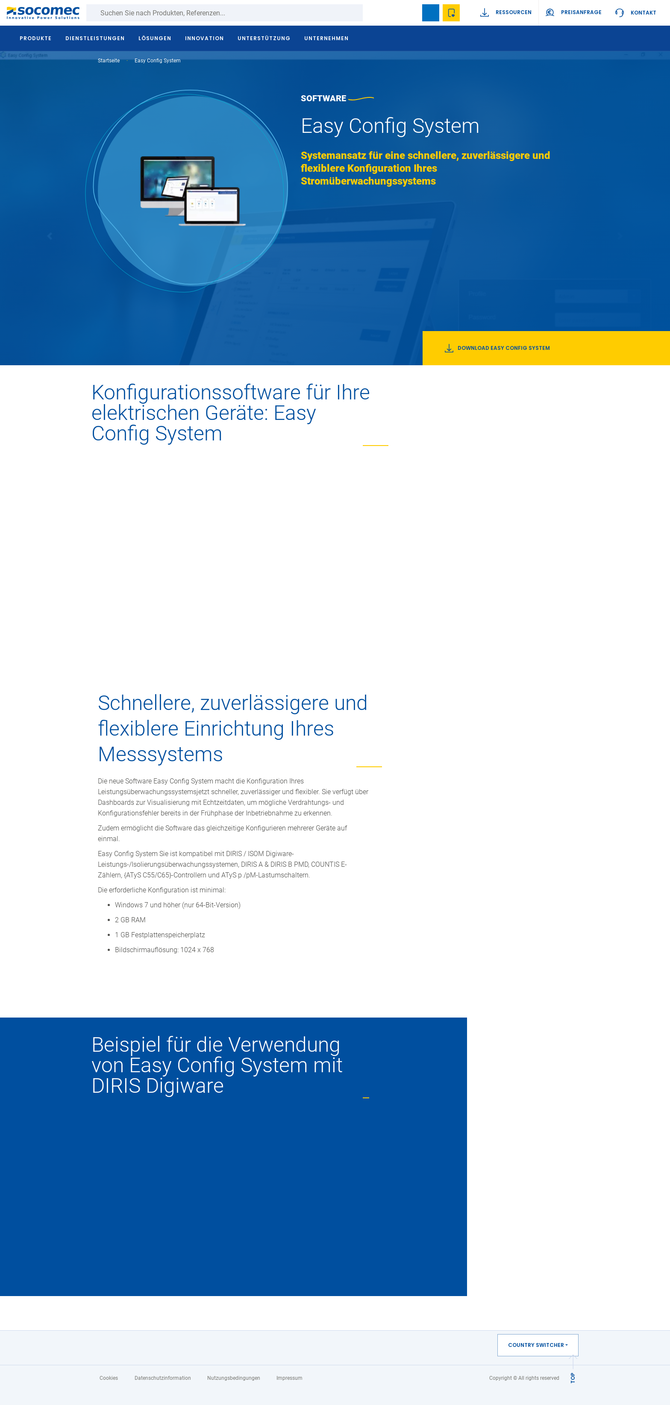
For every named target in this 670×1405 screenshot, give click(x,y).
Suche (371, 12)
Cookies (109, 1378)
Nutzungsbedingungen (233, 1378)
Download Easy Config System (497, 348)
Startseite (109, 61)
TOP (572, 1378)
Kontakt (643, 12)
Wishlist (451, 12)
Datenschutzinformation (163, 1378)
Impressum (289, 1378)
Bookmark (430, 12)
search (410, 12)
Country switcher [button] (536, 1345)
